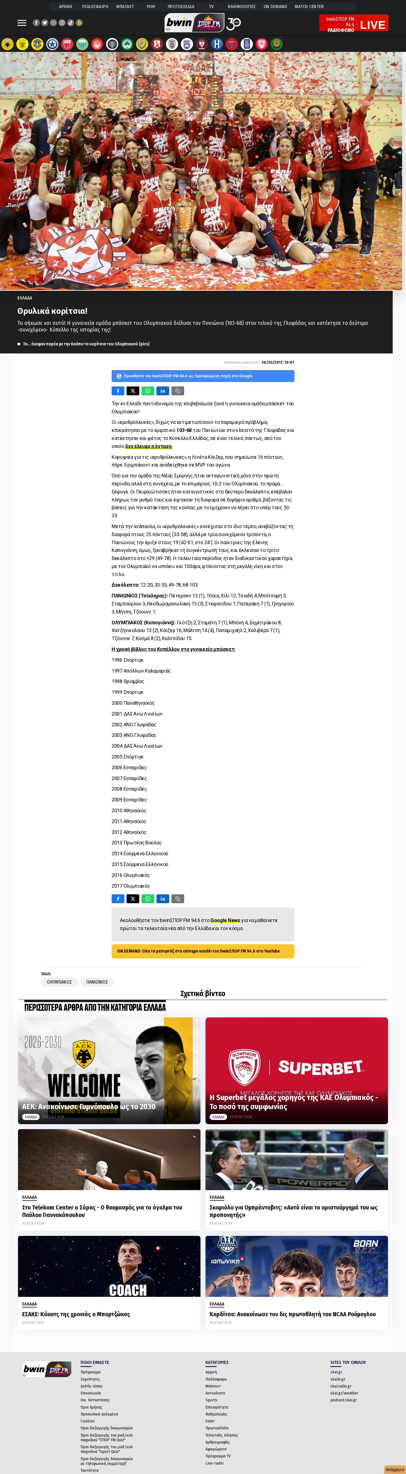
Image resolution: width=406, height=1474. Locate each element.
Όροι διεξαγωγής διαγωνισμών (107, 1430)
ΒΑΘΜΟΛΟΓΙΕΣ (242, 6)
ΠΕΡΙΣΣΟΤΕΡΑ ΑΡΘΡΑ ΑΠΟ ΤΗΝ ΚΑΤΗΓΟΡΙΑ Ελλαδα (95, 1011)
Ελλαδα (24, 301)
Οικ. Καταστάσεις (95, 1402)
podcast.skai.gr (343, 1402)
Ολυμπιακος (59, 985)
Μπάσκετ (213, 1388)
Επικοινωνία (91, 1395)
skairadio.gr (340, 1388)
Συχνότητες (90, 1381)
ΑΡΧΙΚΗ (65, 6)
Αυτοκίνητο (215, 1395)
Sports (211, 1402)
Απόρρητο (395, 1469)
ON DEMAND (275, 6)
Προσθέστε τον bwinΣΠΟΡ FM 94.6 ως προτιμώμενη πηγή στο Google (185, 378)
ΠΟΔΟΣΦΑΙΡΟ (95, 6)
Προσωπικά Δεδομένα (99, 1416)
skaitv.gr (337, 1381)
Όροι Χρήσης (91, 1409)
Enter (210, 1423)
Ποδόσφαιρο (216, 1381)
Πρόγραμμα (91, 1374)
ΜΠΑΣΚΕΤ (125, 6)
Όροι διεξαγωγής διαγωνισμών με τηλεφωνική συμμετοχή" (107, 1464)
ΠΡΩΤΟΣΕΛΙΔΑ (181, 6)
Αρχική (211, 1374)
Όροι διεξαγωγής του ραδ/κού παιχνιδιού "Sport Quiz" (107, 1452)
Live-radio (214, 1465)
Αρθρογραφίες (217, 1444)
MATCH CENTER (309, 6)
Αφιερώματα (216, 1451)
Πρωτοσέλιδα (216, 1430)
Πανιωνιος (97, 985)
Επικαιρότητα (216, 1409)
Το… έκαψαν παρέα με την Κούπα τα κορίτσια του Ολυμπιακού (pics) (86, 346)
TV (211, 6)
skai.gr (336, 1374)
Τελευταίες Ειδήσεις (221, 1437)
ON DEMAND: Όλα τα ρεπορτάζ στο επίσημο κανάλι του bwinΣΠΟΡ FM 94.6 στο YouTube (198, 953)
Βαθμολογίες (216, 1416)
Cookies (88, 1423)
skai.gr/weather (344, 1395)
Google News (225, 923)
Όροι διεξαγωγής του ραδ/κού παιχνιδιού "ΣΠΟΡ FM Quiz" (107, 1440)
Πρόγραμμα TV (218, 1458)
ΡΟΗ (151, 6)
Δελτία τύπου (91, 1388)
